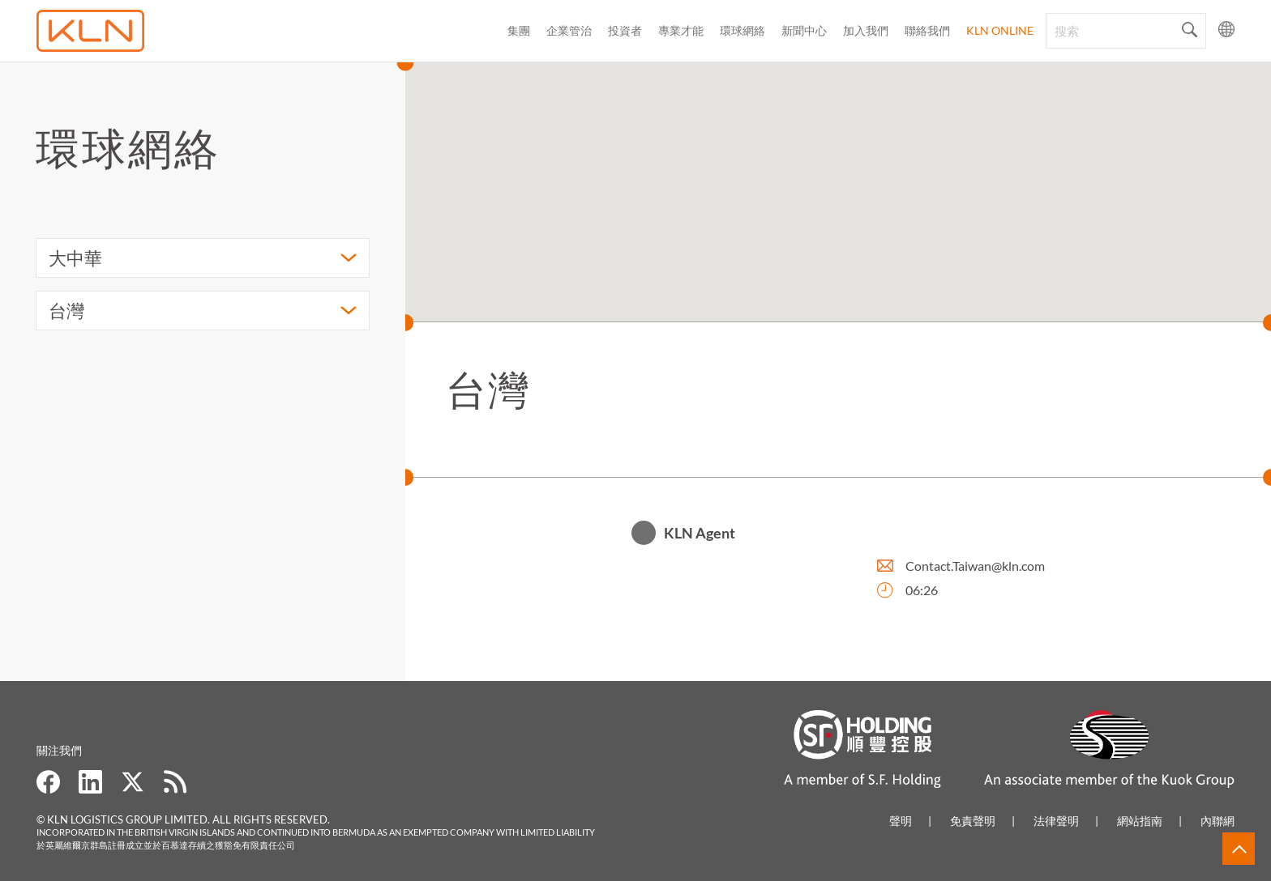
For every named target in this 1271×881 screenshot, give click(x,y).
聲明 (900, 821)
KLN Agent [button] (699, 535)
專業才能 (681, 30)
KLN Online (999, 30)
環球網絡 (742, 30)
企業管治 (569, 30)
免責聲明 (972, 821)
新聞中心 (804, 30)
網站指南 (1139, 821)
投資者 (625, 30)
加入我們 (865, 30)
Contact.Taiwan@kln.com (975, 568)
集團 (518, 30)
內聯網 (1217, 821)
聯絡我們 (927, 30)
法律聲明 (1056, 821)
